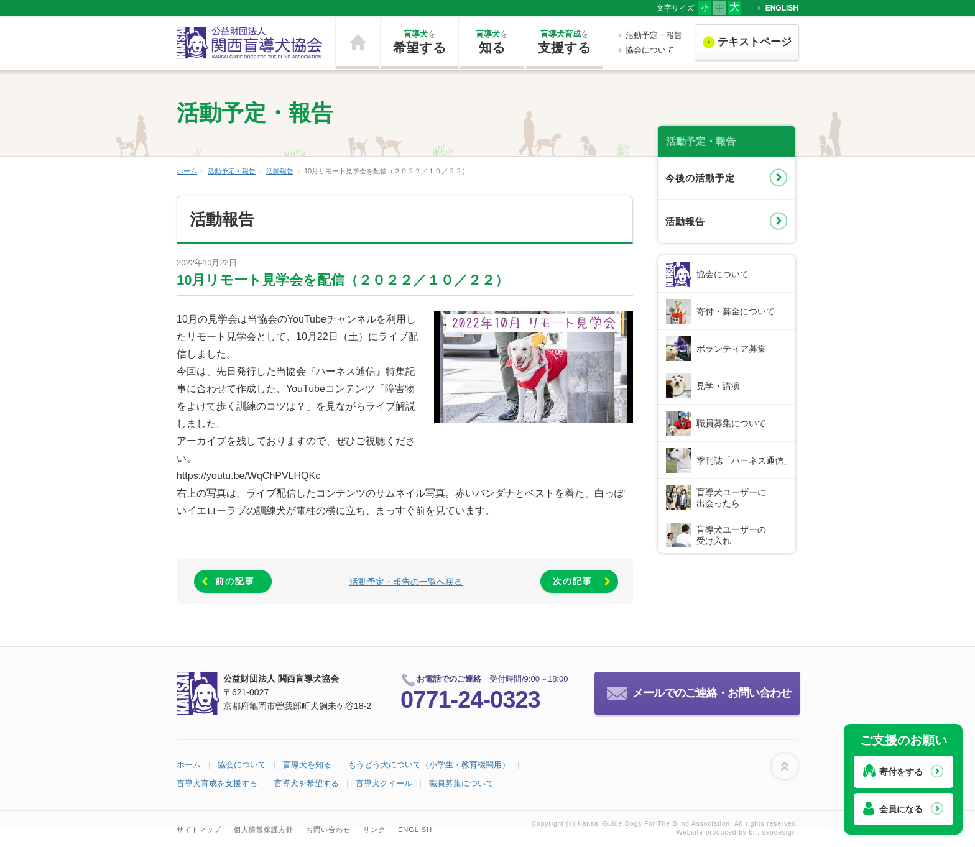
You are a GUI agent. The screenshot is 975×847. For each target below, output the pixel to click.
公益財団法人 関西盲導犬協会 (250, 43)
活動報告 (279, 171)
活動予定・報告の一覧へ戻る (406, 582)
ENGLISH (781, 8)
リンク (374, 829)
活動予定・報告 (654, 35)
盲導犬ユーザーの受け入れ (731, 535)
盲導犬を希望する (306, 783)
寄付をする (901, 772)
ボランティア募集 (731, 349)
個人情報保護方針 (263, 829)
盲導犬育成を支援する (217, 783)
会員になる (901, 809)
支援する (564, 42)
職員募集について (731, 423)
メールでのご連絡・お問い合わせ (711, 693)
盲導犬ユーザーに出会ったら (731, 497)
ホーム (358, 43)
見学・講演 (718, 386)
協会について (650, 50)
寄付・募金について (735, 311)
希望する (419, 42)
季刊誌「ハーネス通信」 (744, 460)
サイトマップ (199, 829)
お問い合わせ (328, 829)
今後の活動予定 (700, 178)
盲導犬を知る (307, 764)
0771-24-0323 (470, 700)
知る (492, 42)
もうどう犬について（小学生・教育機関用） (429, 764)
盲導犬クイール (384, 783)
